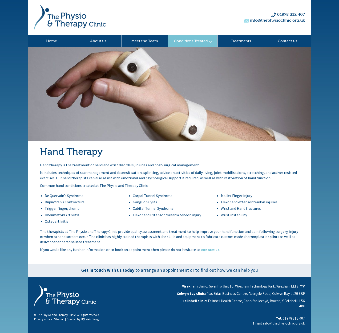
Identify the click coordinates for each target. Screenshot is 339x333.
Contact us (287, 41)
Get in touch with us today (107, 270)
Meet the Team (144, 41)
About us (98, 41)
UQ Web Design (90, 319)
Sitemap (59, 319)
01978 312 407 (291, 14)
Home (51, 41)
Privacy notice (43, 319)
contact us (210, 249)
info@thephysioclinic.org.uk (277, 20)
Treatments (241, 41)
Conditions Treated (193, 41)
